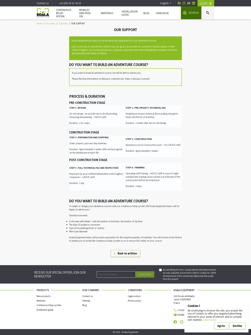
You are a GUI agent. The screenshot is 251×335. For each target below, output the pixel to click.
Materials (41, 300)
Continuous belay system (49, 305)
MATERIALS (107, 13)
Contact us (43, 3)
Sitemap (86, 300)
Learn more (209, 319)
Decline (237, 325)
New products (44, 296)
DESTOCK (194, 12)
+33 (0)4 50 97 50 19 (70, 3)
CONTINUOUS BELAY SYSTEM (63, 13)
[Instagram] (183, 3)
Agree (221, 325)
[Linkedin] (193, 3)
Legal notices (134, 296)
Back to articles (124, 253)
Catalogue (162, 13)
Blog (146, 13)
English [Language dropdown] (164, 3)
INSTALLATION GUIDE (129, 13)
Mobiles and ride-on (85, 13)
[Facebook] (179, 3)
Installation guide (45, 309)
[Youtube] (188, 3)
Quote (204, 3)
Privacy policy (134, 300)
